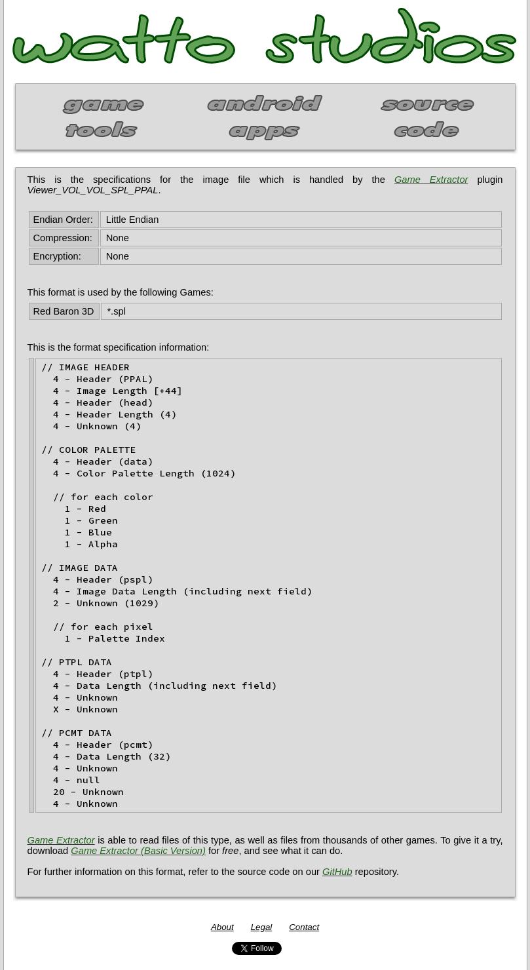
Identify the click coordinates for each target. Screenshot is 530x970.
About (222, 927)
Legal (262, 927)
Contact (304, 927)
